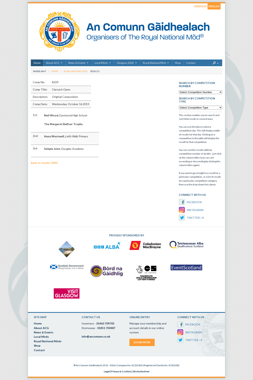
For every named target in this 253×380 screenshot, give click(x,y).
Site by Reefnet (141, 371)
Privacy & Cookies (121, 371)
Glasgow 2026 (125, 62)
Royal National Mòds (47, 341)
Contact (190, 62)
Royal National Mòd (154, 62)
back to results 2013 (44, 162)
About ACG (52, 62)
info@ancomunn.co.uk (96, 336)
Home (37, 62)
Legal (107, 371)
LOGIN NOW (142, 342)
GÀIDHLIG (200, 6)
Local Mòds (101, 62)
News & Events (76, 62)
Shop (178, 62)
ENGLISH (214, 6)
